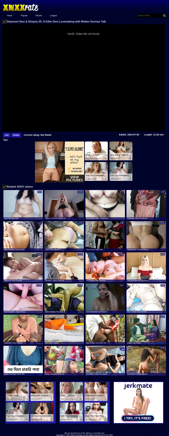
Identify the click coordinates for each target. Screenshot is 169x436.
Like (7, 135)
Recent (39, 15)
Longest (53, 15)
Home (9, 15)
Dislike (16, 135)
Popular (24, 15)
